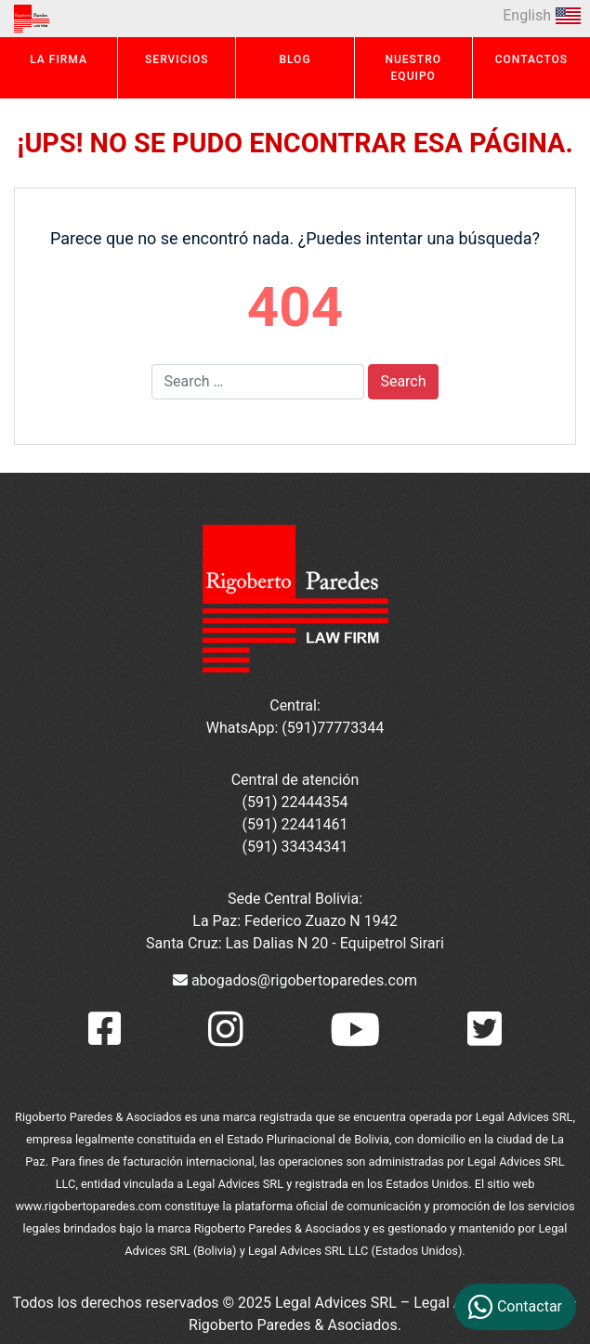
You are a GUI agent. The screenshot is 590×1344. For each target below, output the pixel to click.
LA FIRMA (58, 59)
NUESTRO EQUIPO (413, 68)
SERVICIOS (176, 59)
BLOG (294, 59)
